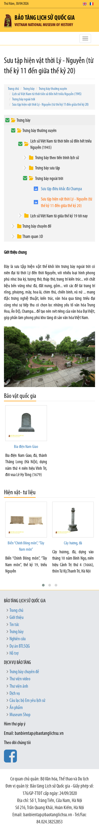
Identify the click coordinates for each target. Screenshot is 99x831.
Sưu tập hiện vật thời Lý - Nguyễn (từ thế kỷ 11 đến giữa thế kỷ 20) (50, 105)
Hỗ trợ (14, 653)
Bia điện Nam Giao (26, 447)
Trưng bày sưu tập (47, 168)
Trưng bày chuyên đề (36, 226)
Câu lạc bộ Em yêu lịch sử (27, 700)
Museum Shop (20, 714)
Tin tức (14, 624)
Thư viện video (20, 679)
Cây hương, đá (73, 543)
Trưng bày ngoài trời (23, 99)
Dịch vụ (15, 693)
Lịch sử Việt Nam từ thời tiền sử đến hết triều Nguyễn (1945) (47, 94)
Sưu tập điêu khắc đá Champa (61, 189)
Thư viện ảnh (19, 686)
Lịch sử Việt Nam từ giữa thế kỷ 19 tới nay (59, 216)
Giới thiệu (16, 617)
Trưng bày (29, 89)
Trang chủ (13, 89)
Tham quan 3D (32, 236)
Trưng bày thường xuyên (53, 89)
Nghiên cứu (18, 639)
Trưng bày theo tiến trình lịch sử (57, 158)
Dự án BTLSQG (20, 646)
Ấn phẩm (16, 707)
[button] (43, 585)
